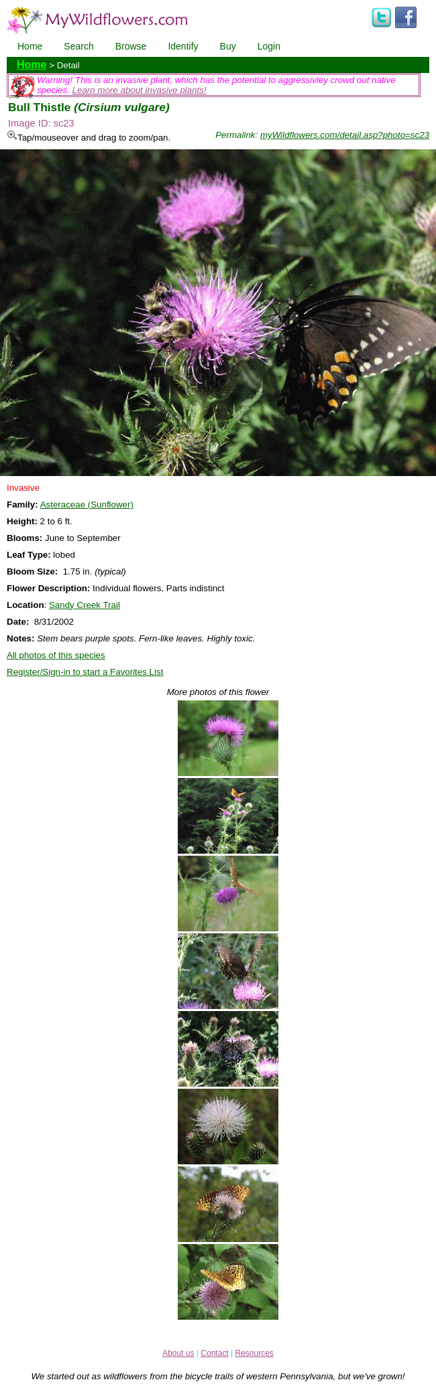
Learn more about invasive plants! (139, 90)
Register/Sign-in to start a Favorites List (85, 672)
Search (78, 46)
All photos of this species (56, 655)
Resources (254, 1353)
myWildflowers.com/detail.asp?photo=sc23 (344, 135)
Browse (131, 46)
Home (29, 46)
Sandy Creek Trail (84, 605)
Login (269, 46)
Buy (228, 46)
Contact (214, 1353)
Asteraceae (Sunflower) (86, 504)
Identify (183, 46)
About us (178, 1353)
